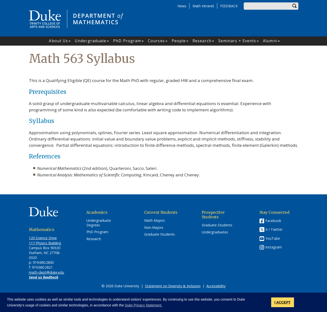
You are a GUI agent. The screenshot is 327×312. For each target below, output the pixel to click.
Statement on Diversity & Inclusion (173, 286)
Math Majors (154, 220)
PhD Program (127, 40)
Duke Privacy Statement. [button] (143, 305)
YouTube (272, 238)
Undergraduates (215, 232)
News (181, 6)
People (179, 40)
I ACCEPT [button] (282, 302)
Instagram (273, 247)
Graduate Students (159, 234)
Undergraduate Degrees (98, 222)
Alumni (270, 40)
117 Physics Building (45, 243)
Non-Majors (153, 227)
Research (202, 40)
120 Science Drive (43, 238)
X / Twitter (274, 229)
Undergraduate (90, 40)
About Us (58, 40)
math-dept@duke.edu (46, 272)
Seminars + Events (237, 40)
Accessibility (216, 286)
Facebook (273, 220)
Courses (156, 40)
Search (294, 6)
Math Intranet (203, 6)
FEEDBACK (229, 6)
